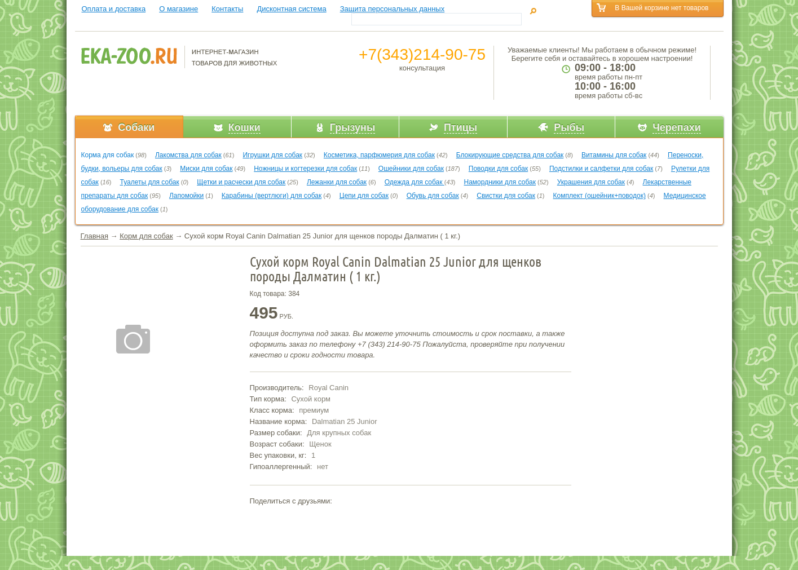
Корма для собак (107, 155)
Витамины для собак (613, 155)
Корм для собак (146, 236)
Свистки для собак (506, 196)
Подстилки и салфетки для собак (601, 169)
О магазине (178, 9)
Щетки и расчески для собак (241, 182)
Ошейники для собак (411, 169)
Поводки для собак (498, 169)
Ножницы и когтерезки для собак (305, 169)
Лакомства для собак (188, 155)
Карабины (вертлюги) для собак (271, 196)
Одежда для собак (414, 182)
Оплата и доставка (114, 9)
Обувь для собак (433, 196)
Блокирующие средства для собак (510, 155)
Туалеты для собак (149, 182)
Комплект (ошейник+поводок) (599, 196)
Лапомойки (186, 196)
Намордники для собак (500, 182)
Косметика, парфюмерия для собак (379, 155)
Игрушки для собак (272, 155)
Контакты (227, 9)
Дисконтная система (291, 9)
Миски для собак (206, 169)
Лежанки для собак (337, 182)
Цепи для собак (364, 196)
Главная (94, 236)
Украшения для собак (591, 182)
